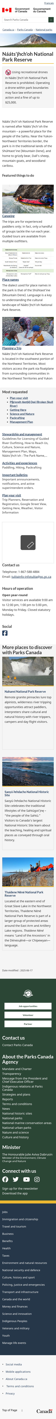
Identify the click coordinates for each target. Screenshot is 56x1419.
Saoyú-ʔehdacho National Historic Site (27, 793)
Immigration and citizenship (20, 1219)
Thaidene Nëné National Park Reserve (24, 893)
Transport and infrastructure (20, 1292)
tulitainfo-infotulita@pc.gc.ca (31, 577)
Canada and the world (16, 1299)
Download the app (15, 1193)
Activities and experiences (19, 463)
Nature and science (15, 1132)
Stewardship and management (22, 434)
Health (6, 1248)
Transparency (11, 1074)
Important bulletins (15, 475)
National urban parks (16, 1128)
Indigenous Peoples (14, 1321)
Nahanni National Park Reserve (25, 691)
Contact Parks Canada (17, 1045)
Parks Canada (25, 29)
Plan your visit (19, 398)
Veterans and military (15, 1328)
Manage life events (14, 1343)
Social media (14, 1364)
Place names (10, 279)
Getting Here (18, 409)
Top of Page (12, 1410)
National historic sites (17, 1113)
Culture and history (15, 1137)
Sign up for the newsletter (20, 1189)
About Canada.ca (16, 1379)
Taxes (5, 1255)
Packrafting (17, 418)
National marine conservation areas (27, 1123)
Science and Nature (22, 414)
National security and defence (21, 1270)
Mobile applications (18, 1371)
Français (49, 3)
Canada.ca (8, 29)
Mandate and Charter (17, 1069)
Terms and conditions (17, 1104)
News (6, 1109)
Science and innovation (17, 1314)
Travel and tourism (14, 1226)
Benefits (7, 1241)
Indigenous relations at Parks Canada (22, 1088)
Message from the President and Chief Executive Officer (24, 1080)
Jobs (5, 1212)
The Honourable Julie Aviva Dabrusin (27, 1157)
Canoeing (8, 216)
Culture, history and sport (18, 1277)
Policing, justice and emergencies (23, 1284)
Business (8, 1234)
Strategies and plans (16, 1094)
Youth (6, 1335)
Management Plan (21, 422)
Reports (7, 1099)
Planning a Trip (11, 348)
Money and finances (15, 1306)
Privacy (10, 1393)
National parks (44, 29)
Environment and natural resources (24, 1263)
